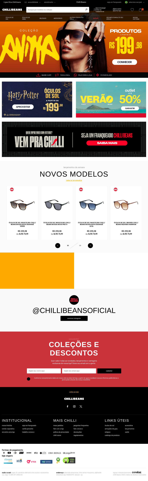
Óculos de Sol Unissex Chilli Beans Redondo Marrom (126, 223)
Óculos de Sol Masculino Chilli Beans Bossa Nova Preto (56, 223)
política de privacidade (61, 432)
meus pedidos (58, 425)
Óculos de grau (26, 18)
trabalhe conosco (28, 432)
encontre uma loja (8, 432)
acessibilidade (33, 2)
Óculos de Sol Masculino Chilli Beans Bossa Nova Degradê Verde (22, 224)
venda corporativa (8, 429)
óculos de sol (109, 425)
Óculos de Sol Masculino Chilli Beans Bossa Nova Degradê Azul (91, 224)
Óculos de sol (9, 18)
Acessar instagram (74, 318)
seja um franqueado (114, 2)
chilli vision (57, 435)
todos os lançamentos (74, 180)
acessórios (129, 425)
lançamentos (129, 429)
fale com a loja (58, 429)
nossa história (7, 425)
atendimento (48, 2)
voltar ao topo (74, 392)
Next (90, 245)
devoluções (78, 432)
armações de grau (111, 429)
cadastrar (109, 371)
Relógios (43, 18)
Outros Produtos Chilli (76, 18)
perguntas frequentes (81, 425)
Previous (57, 245)
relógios (107, 432)
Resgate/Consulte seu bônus (115, 18)
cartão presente (27, 429)
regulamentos (78, 435)
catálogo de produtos (112, 435)
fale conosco (78, 429)
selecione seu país (133, 2)
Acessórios (58, 18)
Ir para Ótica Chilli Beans (12, 2)
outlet (127, 432)
